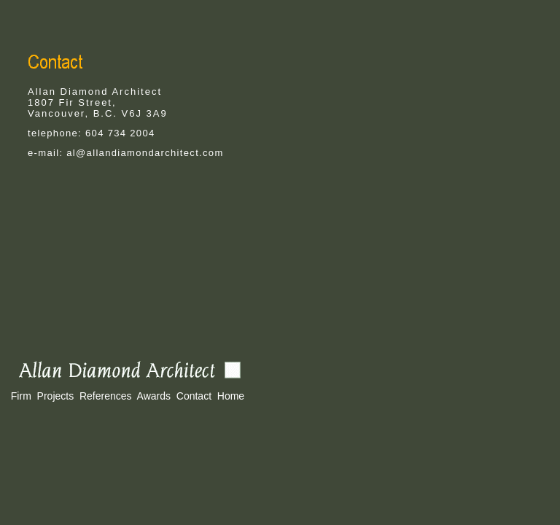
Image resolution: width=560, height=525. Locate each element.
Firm (21, 396)
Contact (193, 396)
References (105, 396)
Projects (55, 396)
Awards (154, 396)
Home (230, 396)
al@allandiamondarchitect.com (144, 152)
